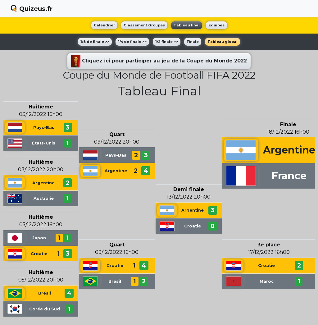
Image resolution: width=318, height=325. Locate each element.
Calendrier (104, 25)
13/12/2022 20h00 (189, 197)
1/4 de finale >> (132, 41)
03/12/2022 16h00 (40, 114)
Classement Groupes (144, 25)
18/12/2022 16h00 (288, 132)
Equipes (216, 25)
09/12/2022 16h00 (117, 252)
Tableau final (187, 25)
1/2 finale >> (166, 41)
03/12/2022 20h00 (40, 169)
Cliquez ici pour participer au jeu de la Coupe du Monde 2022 (159, 61)
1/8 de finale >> (94, 41)
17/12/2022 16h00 (269, 252)
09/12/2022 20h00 (116, 142)
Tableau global (222, 41)
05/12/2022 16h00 (40, 224)
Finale (193, 41)
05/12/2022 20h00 (40, 280)
